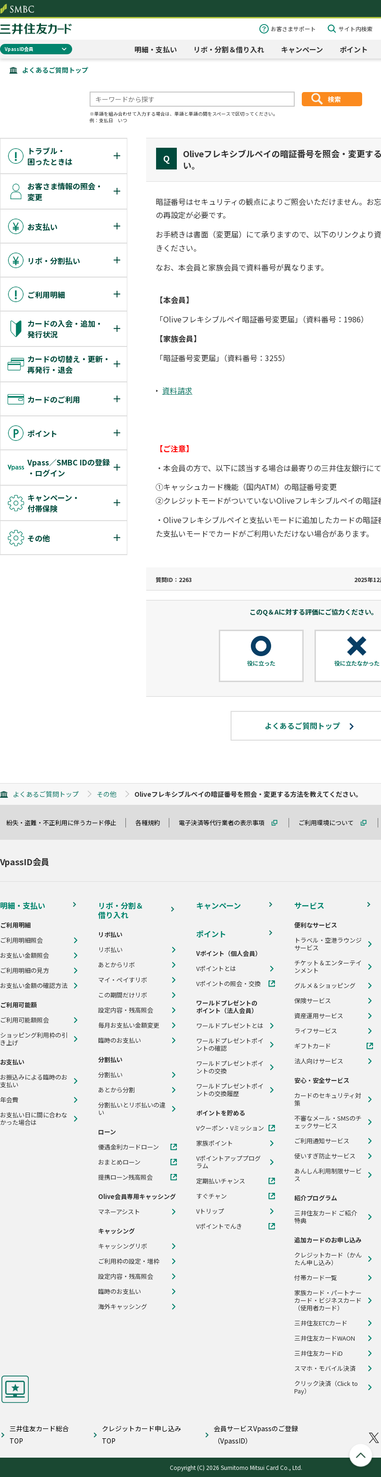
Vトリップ (210, 1211)
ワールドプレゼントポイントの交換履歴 (230, 1089)
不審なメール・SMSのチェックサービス (328, 1122)
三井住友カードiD (318, 1353)
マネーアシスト (119, 1211)
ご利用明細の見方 (24, 970)
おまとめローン (119, 1162)
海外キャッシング (122, 1306)
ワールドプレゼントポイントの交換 (230, 1067)
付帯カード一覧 (315, 1278)
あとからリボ (116, 965)
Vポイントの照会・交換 (228, 983)
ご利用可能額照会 (24, 1020)
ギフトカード (312, 1046)
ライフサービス (315, 1031)
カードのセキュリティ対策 (327, 1099)
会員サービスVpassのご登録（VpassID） (256, 1434)
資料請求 (177, 390)
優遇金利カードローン (128, 1147)
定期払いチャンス (220, 1181)
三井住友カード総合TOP (39, 1434)
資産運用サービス (318, 1016)
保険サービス (312, 1000)
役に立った (261, 663)
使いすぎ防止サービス (325, 1156)
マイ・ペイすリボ (122, 980)
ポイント (354, 49)
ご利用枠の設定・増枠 (128, 1261)
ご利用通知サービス (321, 1141)
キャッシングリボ (122, 1246)
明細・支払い (155, 49)
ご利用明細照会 (21, 940)
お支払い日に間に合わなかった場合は (33, 1118)
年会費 (9, 1100)
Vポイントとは (216, 968)
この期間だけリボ (122, 995)
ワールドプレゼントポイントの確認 (230, 1044)
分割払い (110, 1075)
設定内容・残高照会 (125, 1010)
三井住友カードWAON (324, 1338)
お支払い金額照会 (24, 955)
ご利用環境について (330, 822)
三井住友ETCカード (321, 1323)
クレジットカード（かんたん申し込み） (328, 1258)
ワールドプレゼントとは (230, 1026)
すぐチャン (211, 1196)
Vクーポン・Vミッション (230, 1128)
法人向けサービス (318, 1061)
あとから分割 (116, 1090)
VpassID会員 (19, 48)
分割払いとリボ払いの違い (132, 1108)
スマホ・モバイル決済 (325, 1368)
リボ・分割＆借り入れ (228, 49)
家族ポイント (214, 1143)
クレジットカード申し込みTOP (141, 1434)
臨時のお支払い (119, 1040)
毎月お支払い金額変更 (128, 1025)
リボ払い (110, 950)
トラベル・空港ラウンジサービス (328, 944)
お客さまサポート (293, 29)
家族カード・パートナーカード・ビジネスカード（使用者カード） (328, 1300)
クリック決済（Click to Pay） (326, 1387)
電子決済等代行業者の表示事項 (226, 822)
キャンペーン (302, 49)
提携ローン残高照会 (125, 1177)
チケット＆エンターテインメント (328, 966)
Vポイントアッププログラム (228, 1162)
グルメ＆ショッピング (325, 985)
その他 (106, 794)
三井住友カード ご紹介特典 (325, 1216)
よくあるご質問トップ (55, 70)
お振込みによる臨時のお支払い (33, 1081)
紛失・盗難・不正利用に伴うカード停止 (65, 822)
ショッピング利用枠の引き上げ (33, 1039)
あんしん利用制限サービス (328, 1174)
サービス (309, 905)
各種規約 (152, 822)
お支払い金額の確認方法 (33, 985)
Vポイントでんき (219, 1226)
